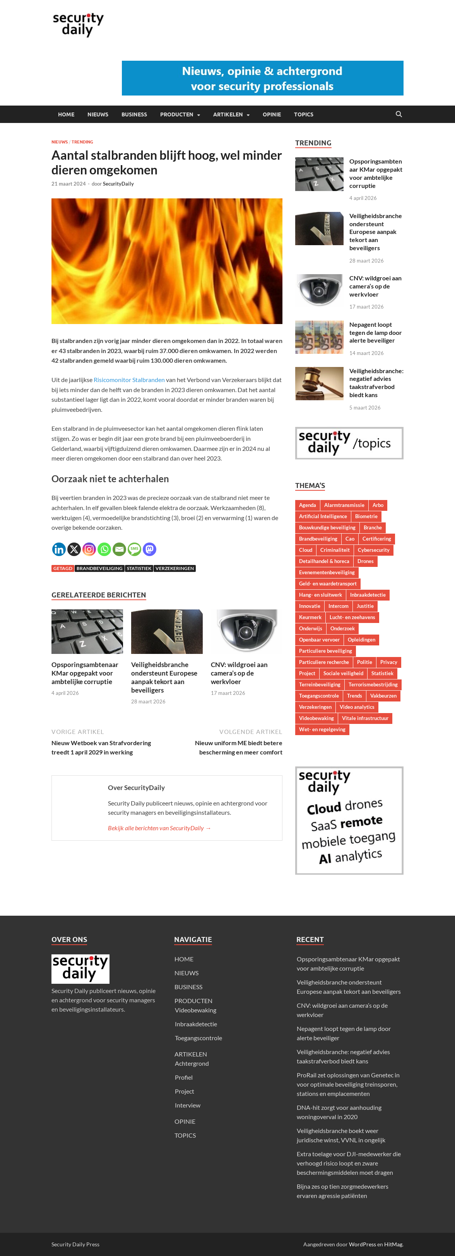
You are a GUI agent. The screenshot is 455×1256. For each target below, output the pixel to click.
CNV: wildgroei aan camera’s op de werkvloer (239, 673)
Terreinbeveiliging (319, 684)
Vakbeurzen (383, 696)
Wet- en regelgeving (322, 729)
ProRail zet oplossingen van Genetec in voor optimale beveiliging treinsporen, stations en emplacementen (348, 1084)
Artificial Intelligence (323, 516)
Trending (82, 142)
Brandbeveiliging (100, 568)
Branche (373, 527)
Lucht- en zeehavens (352, 617)
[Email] (119, 549)
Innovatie (309, 606)
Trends (354, 696)
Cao (350, 539)
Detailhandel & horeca (324, 561)
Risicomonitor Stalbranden (129, 379)
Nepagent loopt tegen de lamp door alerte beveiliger (375, 332)
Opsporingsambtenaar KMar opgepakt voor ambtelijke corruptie (84, 673)
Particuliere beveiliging (325, 651)
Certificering (377, 539)
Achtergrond (192, 1063)
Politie (364, 662)
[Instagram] (89, 549)
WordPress (362, 1244)
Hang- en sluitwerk (320, 595)
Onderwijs (310, 628)
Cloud (305, 550)
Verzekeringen (175, 568)
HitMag (393, 1244)
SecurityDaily (118, 184)
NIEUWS (97, 114)
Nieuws (59, 142)
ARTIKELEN (228, 114)
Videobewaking (316, 718)
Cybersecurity (374, 550)
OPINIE (272, 114)
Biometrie (366, 516)
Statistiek (139, 568)
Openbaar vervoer (319, 640)
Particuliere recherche (324, 662)
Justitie (365, 606)
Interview (187, 1105)
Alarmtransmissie (344, 505)
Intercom (338, 606)
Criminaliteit (335, 550)
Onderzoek (342, 628)
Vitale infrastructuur (365, 718)
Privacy (388, 662)
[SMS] (134, 549)
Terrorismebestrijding (373, 684)
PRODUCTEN (176, 114)
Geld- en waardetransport (328, 583)
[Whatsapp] (104, 549)
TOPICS (303, 114)
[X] (74, 549)
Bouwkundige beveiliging (327, 527)
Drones (366, 561)
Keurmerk (310, 617)
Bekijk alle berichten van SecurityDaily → (159, 827)
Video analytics (357, 707)
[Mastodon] (149, 549)
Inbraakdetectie (368, 595)
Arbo (378, 505)
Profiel (184, 1077)
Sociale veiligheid (343, 673)
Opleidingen (361, 640)
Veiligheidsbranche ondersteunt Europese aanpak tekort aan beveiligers (164, 677)
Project (307, 673)
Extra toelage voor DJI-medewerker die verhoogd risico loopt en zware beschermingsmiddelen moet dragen (349, 1163)
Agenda (307, 505)
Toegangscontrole (319, 696)
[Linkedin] (59, 549)
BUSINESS (134, 114)
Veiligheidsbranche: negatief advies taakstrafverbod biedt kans (376, 382)
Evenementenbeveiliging (327, 572)
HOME (66, 114)
